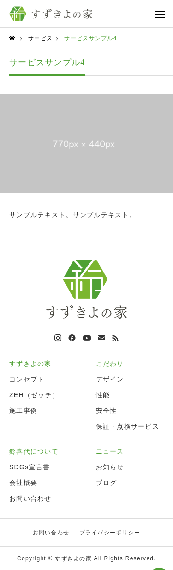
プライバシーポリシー (110, 532)
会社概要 (23, 482)
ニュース (110, 451)
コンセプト (26, 379)
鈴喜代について (34, 451)
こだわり (110, 363)
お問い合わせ (30, 498)
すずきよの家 (30, 363)
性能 (103, 395)
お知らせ (110, 467)
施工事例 (23, 410)
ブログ (106, 482)
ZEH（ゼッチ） (34, 395)
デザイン (110, 379)
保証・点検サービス (128, 426)
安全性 (106, 410)
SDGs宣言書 (29, 467)
